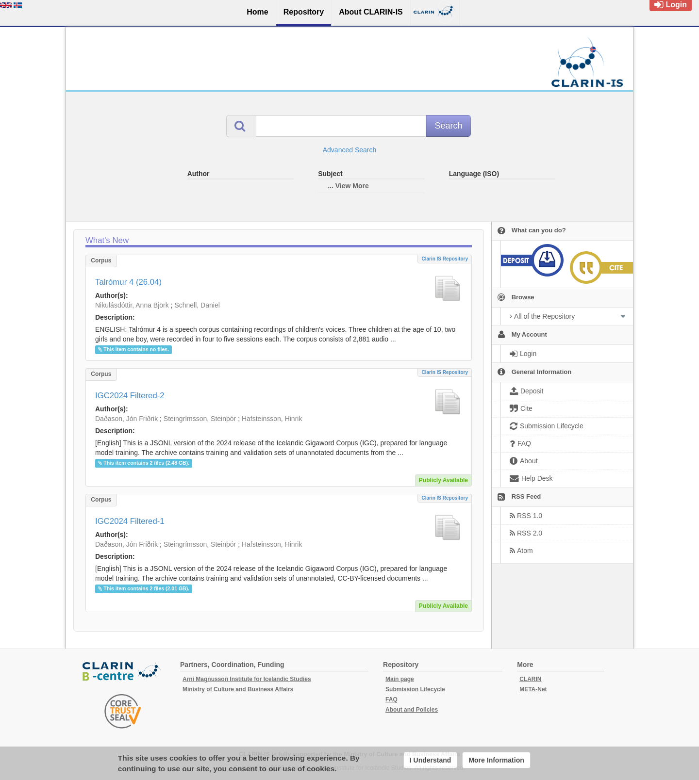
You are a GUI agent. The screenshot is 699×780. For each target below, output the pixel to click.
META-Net (533, 689)
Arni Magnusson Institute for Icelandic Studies (247, 679)
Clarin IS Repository (444, 258)
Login (670, 4)
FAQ (391, 699)
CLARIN (530, 679)
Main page (399, 679)
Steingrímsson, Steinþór (200, 418)
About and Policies (411, 709)
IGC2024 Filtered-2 (130, 395)
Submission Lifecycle (415, 689)
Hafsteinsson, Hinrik (272, 418)
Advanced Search (350, 150)
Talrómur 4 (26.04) (128, 282)
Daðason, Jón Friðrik (126, 418)
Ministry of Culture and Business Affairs (238, 689)
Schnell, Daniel (196, 305)
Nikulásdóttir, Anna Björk (132, 305)
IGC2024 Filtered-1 (130, 521)
